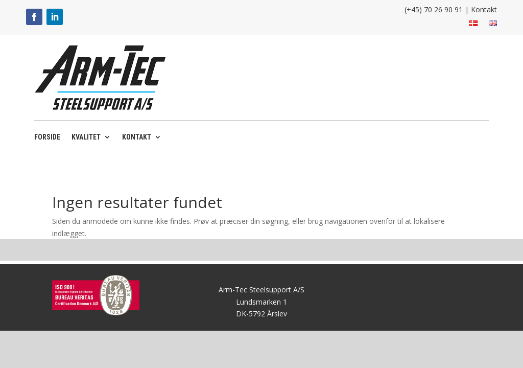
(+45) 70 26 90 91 (434, 9)
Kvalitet (86, 137)
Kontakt (484, 9)
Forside (47, 137)
